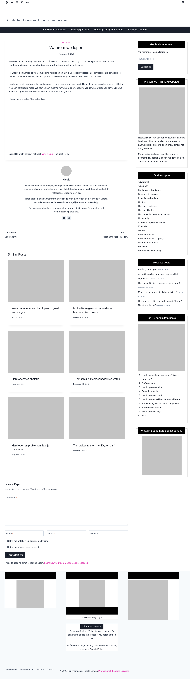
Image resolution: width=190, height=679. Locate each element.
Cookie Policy (96, 649)
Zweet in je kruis (149, 391)
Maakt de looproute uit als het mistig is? (158, 292)
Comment (11, 497)
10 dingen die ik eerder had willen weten (96, 379)
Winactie (142, 246)
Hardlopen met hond (151, 395)
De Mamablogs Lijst (92, 617)
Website (94, 533)
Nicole (66, 179)
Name (9, 533)
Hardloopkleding (146, 210)
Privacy (40, 669)
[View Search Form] (183, 2)
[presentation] (36, 281)
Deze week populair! (148, 194)
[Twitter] (12, 2)
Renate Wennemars (151, 407)
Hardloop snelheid (150, 375)
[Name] (24, 533)
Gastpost (142, 202)
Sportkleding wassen (151, 403)
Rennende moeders (148, 242)
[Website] (108, 533)
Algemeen (143, 186)
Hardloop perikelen (147, 206)
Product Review (146, 234)
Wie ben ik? (11, 669)
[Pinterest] (17, 2)
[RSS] (22, 2)
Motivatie (66, 42)
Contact (50, 669)
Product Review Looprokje (151, 238)
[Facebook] (7, 2)
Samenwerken (27, 669)
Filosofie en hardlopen (149, 198)
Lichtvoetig (143, 218)
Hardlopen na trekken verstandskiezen (160, 399)
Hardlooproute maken (152, 387)
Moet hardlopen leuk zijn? (98, 234)
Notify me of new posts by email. (23, 547)
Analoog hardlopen (147, 269)
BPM (143, 415)
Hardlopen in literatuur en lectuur (154, 214)
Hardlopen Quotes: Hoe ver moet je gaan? (159, 283)
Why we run (47, 154)
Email (51, 533)
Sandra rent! (34, 234)
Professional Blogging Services (113, 671)
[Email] (27, 2)
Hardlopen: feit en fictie (25, 379)
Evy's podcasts (148, 383)
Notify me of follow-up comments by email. (28, 541)
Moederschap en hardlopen (151, 222)
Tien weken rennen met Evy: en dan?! (94, 445)
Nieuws (142, 230)
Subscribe (146, 67)
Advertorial (143, 182)
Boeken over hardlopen (149, 190)
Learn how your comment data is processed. (66, 563)
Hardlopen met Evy (137, 29)
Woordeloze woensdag (149, 250)
